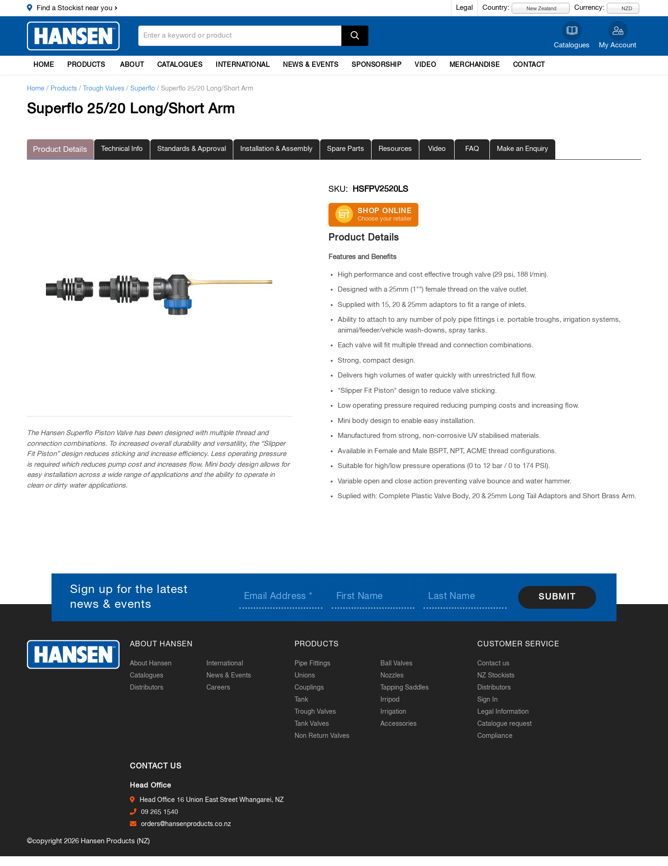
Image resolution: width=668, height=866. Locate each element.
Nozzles (398, 674)
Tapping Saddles (410, 687)
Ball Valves (402, 662)
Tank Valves (320, 723)
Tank (309, 699)
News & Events (310, 65)
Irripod (395, 699)
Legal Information (507, 711)
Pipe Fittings (321, 662)
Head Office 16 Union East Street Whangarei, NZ (220, 799)
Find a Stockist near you (74, 8)
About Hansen (159, 662)
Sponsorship (376, 65)
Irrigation (399, 711)
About (132, 65)
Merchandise (475, 65)
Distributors (155, 687)
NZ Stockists (500, 674)
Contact (529, 65)
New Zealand (536, 8)
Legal (464, 7)
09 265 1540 (167, 811)
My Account (617, 45)
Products (86, 65)
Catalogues (572, 45)
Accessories (404, 723)
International (243, 65)
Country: (495, 7)
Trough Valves (103, 88)
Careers (226, 687)
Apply (354, 36)
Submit (557, 597)
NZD (621, 8)
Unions (313, 674)
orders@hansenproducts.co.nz (194, 823)
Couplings (317, 687)
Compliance (499, 735)
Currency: (589, 7)
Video (425, 65)
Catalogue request (509, 723)
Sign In (492, 699)
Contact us (498, 662)
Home (43, 65)
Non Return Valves (330, 735)
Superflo (142, 88)
